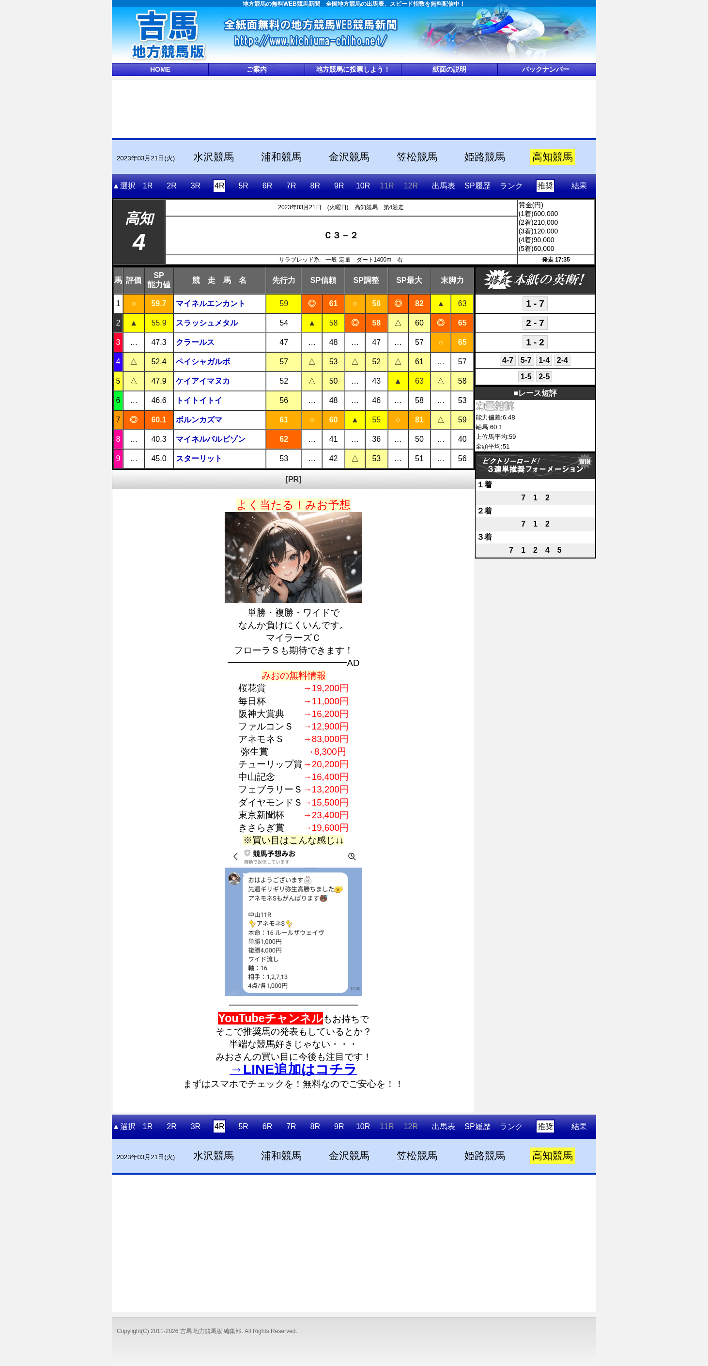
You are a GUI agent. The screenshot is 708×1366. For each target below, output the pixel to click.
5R (243, 186)
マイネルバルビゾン (211, 439)
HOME (160, 69)
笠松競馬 (417, 157)
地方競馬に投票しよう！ (353, 69)
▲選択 (124, 186)
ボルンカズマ (199, 420)
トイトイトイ (199, 400)
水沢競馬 (213, 157)
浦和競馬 (281, 157)
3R (195, 186)
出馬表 (443, 186)
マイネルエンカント (211, 303)
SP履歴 (477, 186)
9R (339, 186)
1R (148, 186)
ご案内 (256, 69)
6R (267, 186)
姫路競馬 (484, 157)
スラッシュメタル (207, 323)
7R (291, 186)
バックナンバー (545, 69)
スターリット (199, 458)
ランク (511, 186)
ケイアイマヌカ (203, 381)
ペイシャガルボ (203, 361)
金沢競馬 (349, 157)
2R (171, 186)
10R (363, 186)
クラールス (195, 342)
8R (315, 186)
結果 (579, 186)
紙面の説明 (449, 69)
